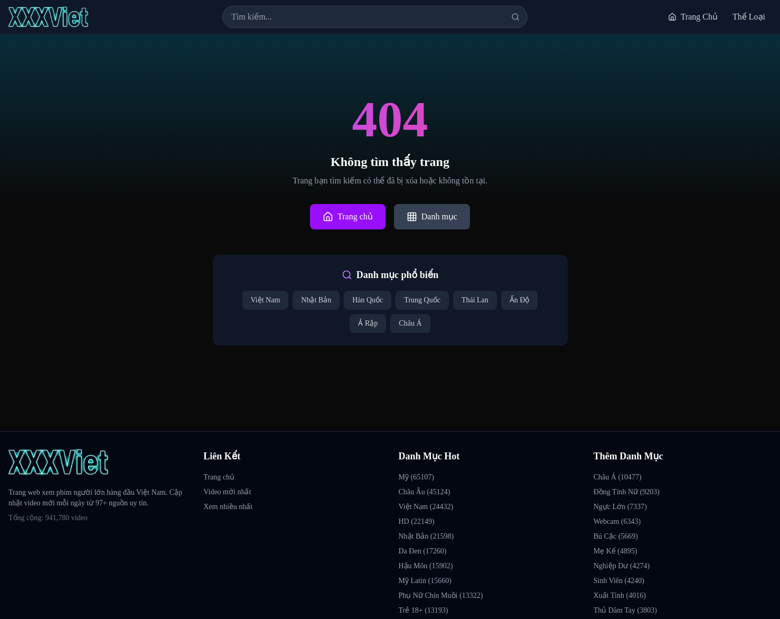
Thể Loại (748, 16)
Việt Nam (265, 300)
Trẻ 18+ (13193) (423, 610)
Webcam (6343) (617, 521)
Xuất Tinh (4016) (620, 595)
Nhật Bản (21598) (426, 536)
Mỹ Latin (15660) (425, 581)
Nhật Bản (316, 300)
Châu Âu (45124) (424, 492)
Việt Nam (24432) (426, 507)
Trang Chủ (693, 16)
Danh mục (432, 216)
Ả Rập (368, 323)
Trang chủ (348, 216)
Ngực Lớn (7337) (620, 507)
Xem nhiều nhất (227, 507)
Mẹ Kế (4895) (615, 551)
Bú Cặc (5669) (616, 536)
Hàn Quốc (367, 300)
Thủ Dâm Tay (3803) (625, 610)
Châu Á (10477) (618, 477)
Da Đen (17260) (423, 551)
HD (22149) (417, 521)
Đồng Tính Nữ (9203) (627, 492)
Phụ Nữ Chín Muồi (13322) (441, 595)
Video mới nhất (227, 492)
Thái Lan (475, 300)
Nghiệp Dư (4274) (622, 566)
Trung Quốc (422, 300)
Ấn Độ (520, 300)
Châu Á (410, 323)
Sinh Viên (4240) (619, 581)
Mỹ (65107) (416, 477)
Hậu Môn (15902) (426, 566)
